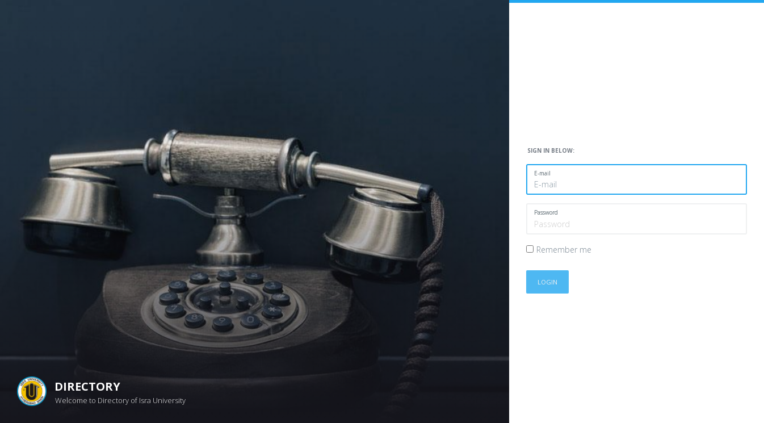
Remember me (563, 249)
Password (546, 212)
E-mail (542, 173)
